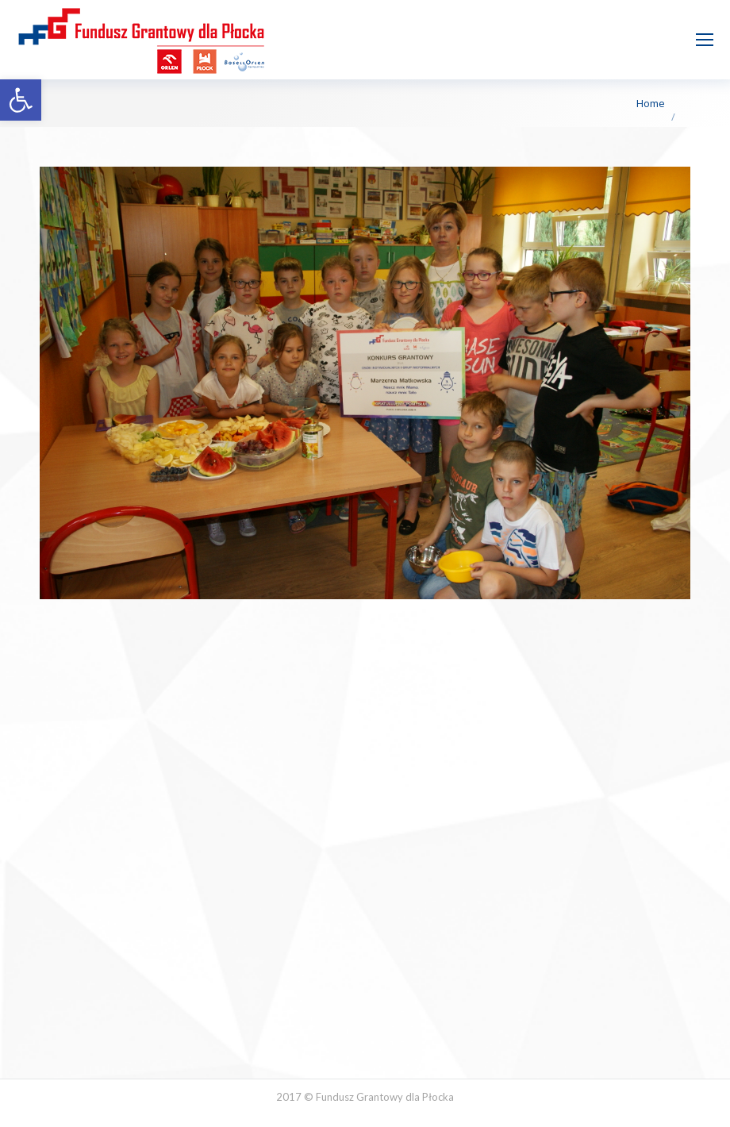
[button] (20, 100)
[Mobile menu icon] (704, 39)
